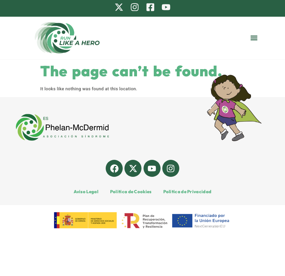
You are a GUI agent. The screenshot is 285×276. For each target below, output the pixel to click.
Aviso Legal (86, 191)
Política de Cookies (131, 191)
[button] (254, 38)
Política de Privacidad (187, 191)
